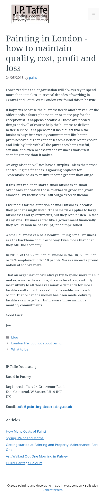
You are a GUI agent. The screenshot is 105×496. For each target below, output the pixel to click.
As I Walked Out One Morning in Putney (37, 456)
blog (14, 337)
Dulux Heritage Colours (24, 463)
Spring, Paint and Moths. (25, 438)
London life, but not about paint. (36, 343)
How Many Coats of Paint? (26, 431)
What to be (19, 349)
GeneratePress (52, 490)
